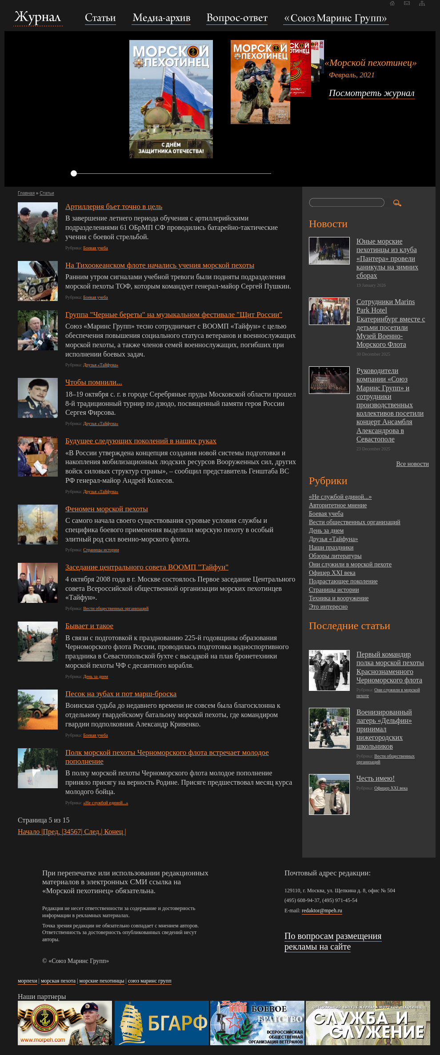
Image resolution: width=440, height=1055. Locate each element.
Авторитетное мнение (338, 505)
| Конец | (113, 831)
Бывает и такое (89, 626)
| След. (91, 831)
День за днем (95, 676)
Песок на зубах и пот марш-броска (120, 694)
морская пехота (58, 981)
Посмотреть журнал (372, 93)
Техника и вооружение (338, 598)
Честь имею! (375, 778)
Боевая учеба (95, 247)
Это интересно (328, 606)
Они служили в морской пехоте (350, 564)
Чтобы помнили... (93, 382)
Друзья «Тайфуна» (100, 364)
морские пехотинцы (102, 981)
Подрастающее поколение (343, 581)
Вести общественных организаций (115, 608)
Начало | (30, 831)
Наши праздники (331, 547)
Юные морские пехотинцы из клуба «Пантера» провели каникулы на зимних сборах (387, 258)
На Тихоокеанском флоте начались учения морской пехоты (159, 265)
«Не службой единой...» (105, 802)
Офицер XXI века (332, 573)
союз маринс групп (150, 981)
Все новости (412, 464)
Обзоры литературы (335, 556)
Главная (26, 193)
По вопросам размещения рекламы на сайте (333, 941)
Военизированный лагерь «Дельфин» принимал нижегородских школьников (384, 729)
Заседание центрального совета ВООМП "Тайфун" (146, 567)
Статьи (47, 193)
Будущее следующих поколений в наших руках (140, 441)
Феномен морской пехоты (106, 509)
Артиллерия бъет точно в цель (113, 206)
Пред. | (53, 831)
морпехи (27, 981)
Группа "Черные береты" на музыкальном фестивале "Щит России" (173, 314)
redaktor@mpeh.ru (322, 910)
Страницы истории (101, 549)
